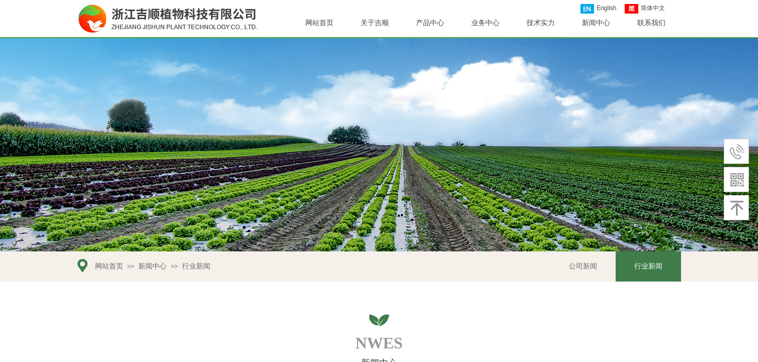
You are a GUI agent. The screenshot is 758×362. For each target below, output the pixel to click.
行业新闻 (196, 266)
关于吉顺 (375, 23)
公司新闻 (583, 266)
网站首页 (109, 266)
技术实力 (541, 23)
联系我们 (651, 23)
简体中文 (645, 9)
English (598, 9)
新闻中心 (152, 266)
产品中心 (430, 23)
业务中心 (485, 23)
